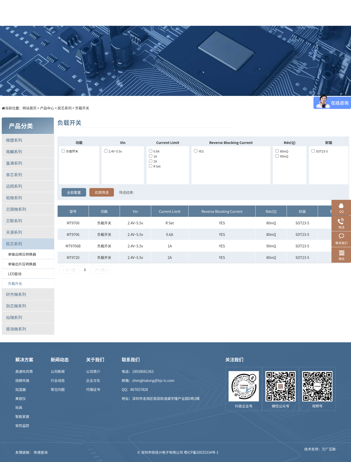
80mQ (281, 151)
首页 (97, 13)
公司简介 (93, 371)
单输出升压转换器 (22, 263)
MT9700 (73, 222)
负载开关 (82, 107)
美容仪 (20, 398)
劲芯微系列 (16, 306)
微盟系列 (14, 140)
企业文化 (93, 380)
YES (199, 151)
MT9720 (73, 257)
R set (154, 166)
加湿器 (20, 389)
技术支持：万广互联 (320, 452)
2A (153, 161)
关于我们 (262, 13)
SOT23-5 (319, 151)
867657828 (139, 389)
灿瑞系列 (14, 317)
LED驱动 (14, 273)
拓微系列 (14, 198)
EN (330, 12)
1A (153, 156)
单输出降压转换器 (22, 254)
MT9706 (73, 234)
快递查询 (41, 452)
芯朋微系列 (16, 209)
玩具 (18, 407)
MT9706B (73, 245)
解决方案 (152, 13)
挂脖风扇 (22, 380)
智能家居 (22, 416)
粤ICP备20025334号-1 (201, 452)
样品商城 (180, 13)
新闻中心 (207, 13)
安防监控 (22, 425)
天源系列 (14, 232)
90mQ (281, 156)
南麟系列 (14, 151)
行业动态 (58, 380)
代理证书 (93, 389)
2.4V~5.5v (113, 151)
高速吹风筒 (24, 371)
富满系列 (14, 163)
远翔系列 (14, 186)
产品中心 (125, 13)
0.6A (154, 151)
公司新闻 (58, 371)
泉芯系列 (14, 175)
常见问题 (58, 389)
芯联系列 (14, 221)
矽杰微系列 (16, 294)
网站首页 (30, 107)
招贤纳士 (235, 13)
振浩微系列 (16, 329)
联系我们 (290, 13)
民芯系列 (65, 107)
